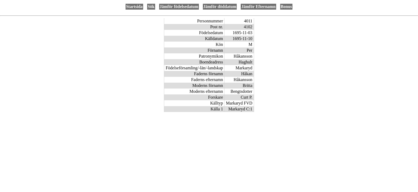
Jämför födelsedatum (179, 6)
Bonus (286, 6)
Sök (151, 6)
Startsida (134, 6)
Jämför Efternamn (258, 6)
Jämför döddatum (219, 6)
